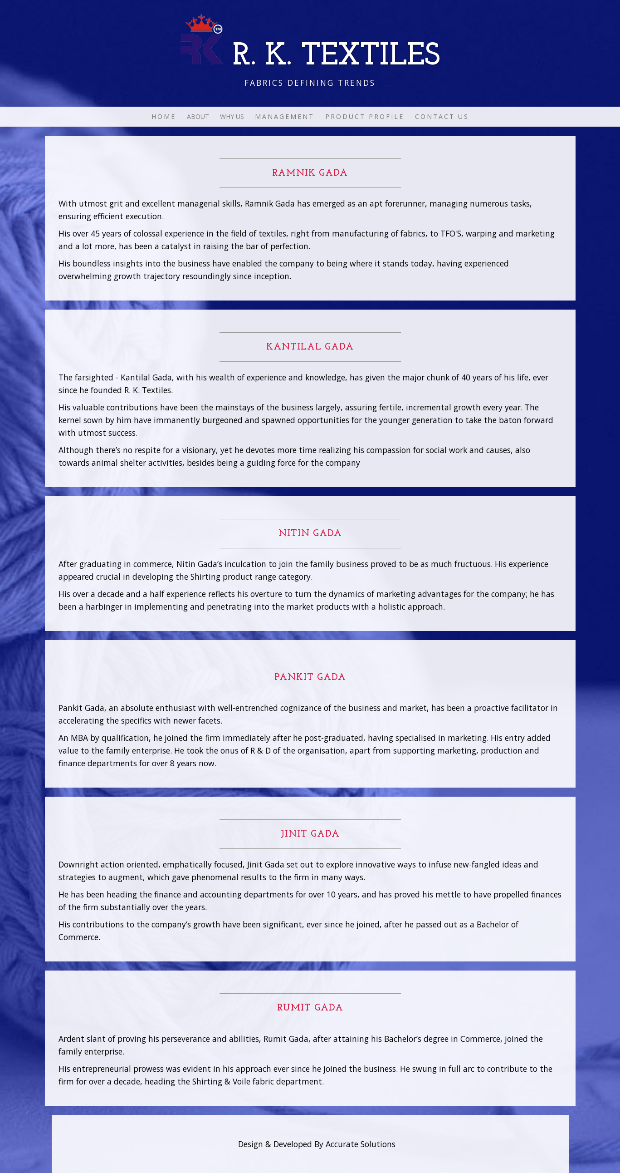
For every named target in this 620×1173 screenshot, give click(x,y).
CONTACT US (442, 116)
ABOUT (198, 116)
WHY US (232, 116)
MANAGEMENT (284, 116)
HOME (163, 116)
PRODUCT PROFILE (364, 116)
